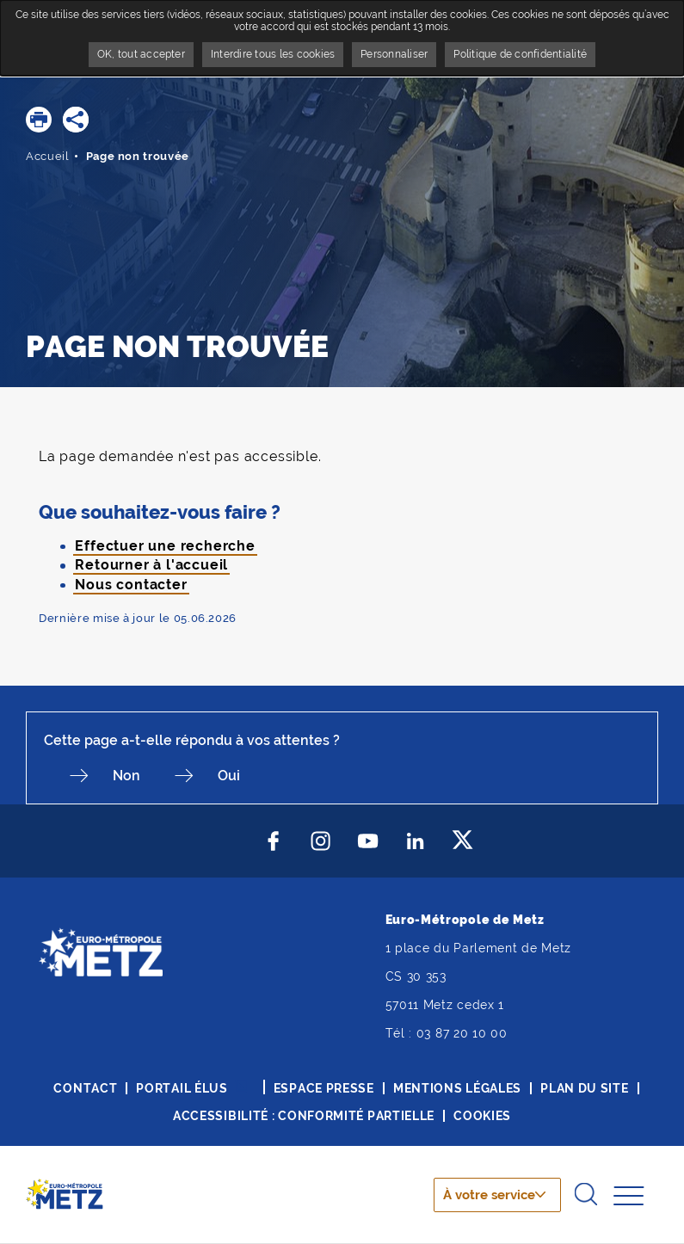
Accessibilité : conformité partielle (303, 1116)
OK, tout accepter (141, 54)
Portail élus (181, 1088)
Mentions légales (457, 1088)
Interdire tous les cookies (273, 54)
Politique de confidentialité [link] (520, 54)
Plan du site (584, 1088)
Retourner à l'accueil (151, 565)
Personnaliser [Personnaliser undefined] (394, 54)
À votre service (487, 1195)
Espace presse (324, 1088)
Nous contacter (131, 584)
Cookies (482, 1116)
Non (126, 775)
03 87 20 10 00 (462, 1033)
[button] (39, 119)
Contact (85, 1088)
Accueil (48, 156)
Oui (229, 775)
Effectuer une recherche (165, 546)
